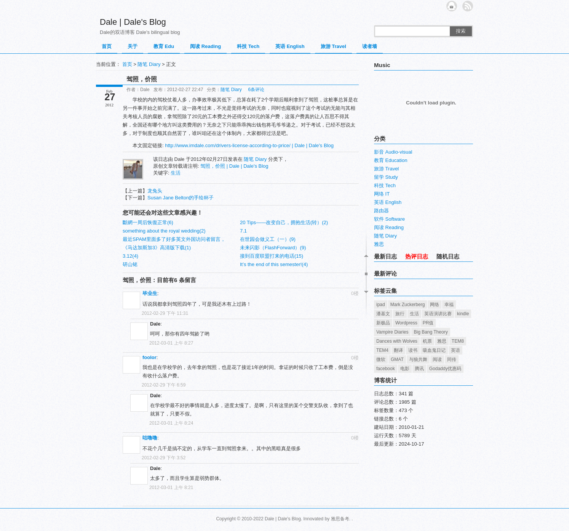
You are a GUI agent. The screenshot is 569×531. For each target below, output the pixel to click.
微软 (380, 359)
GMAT (397, 359)
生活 (176, 173)
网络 (434, 304)
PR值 (428, 323)
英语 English (290, 46)
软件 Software (389, 219)
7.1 (243, 231)
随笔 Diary (148, 64)
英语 (455, 350)
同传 (451, 359)
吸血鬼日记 (434, 350)
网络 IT (382, 194)
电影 (404, 368)
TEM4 (382, 350)
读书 (412, 350)
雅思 (379, 244)
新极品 (383, 323)
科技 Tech (248, 46)
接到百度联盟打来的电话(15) (271, 256)
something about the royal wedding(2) (164, 231)
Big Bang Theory (431, 332)
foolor (149, 357)
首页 (107, 46)
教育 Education (390, 160)
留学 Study (386, 177)
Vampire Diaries (392, 332)
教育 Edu (163, 46)
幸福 (449, 304)
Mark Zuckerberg (407, 304)
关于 (132, 46)
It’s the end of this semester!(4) (274, 264)
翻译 (398, 350)
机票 (427, 341)
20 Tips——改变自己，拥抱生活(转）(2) (284, 222)
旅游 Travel (333, 46)
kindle (463, 313)
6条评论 (256, 89)
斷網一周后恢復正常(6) (148, 222)
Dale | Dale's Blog (133, 22)
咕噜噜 (149, 438)
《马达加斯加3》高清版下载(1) (157, 247)
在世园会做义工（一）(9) (268, 239)
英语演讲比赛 (438, 313)
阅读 (437, 359)
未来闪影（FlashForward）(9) (273, 247)
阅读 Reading (205, 46)
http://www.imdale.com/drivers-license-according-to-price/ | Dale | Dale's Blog (249, 145)
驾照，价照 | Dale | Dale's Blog (234, 166)
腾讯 (419, 368)
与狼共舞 (418, 359)
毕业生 (149, 293)
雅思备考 (340, 518)
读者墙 (369, 46)
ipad (380, 304)
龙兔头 (154, 191)
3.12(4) (130, 256)
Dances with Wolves (396, 341)
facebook (385, 368)
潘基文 (383, 313)
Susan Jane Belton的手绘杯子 (180, 198)
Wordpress (406, 323)
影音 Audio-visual (393, 152)
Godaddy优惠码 (445, 368)
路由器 (381, 210)
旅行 (399, 313)
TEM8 (458, 341)
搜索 (461, 31)
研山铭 (130, 264)
